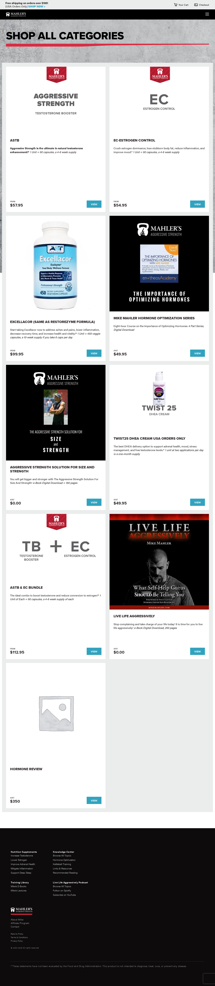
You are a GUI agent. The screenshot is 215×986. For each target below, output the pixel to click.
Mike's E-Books (18, 886)
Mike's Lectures (18, 890)
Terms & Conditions (19, 937)
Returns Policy (17, 934)
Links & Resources (62, 868)
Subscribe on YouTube (64, 894)
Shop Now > (36, 6)
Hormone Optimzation (64, 859)
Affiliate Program (20, 923)
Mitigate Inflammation (22, 868)
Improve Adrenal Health (23, 864)
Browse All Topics (62, 855)
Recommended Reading (65, 872)
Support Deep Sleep (21, 872)
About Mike (17, 919)
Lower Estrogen (19, 859)
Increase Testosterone (22, 855)
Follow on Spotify (62, 890)
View (94, 204)
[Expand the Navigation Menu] (207, 14)
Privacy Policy (17, 941)
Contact (15, 926)
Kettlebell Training (62, 864)
